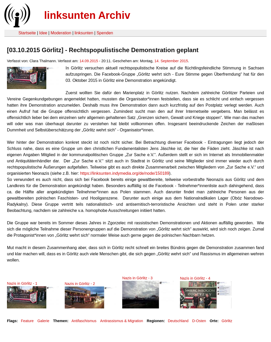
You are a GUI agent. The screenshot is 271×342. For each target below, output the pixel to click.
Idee (43, 33)
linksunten (84, 33)
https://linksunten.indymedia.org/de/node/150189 (124, 173)
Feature (27, 321)
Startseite (27, 33)
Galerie (43, 321)
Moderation (61, 33)
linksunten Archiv (87, 15)
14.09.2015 (88, 61)
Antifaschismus (83, 321)
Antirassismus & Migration (121, 321)
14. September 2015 (171, 61)
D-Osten (199, 321)
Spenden (104, 33)
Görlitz (226, 321)
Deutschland (178, 321)
